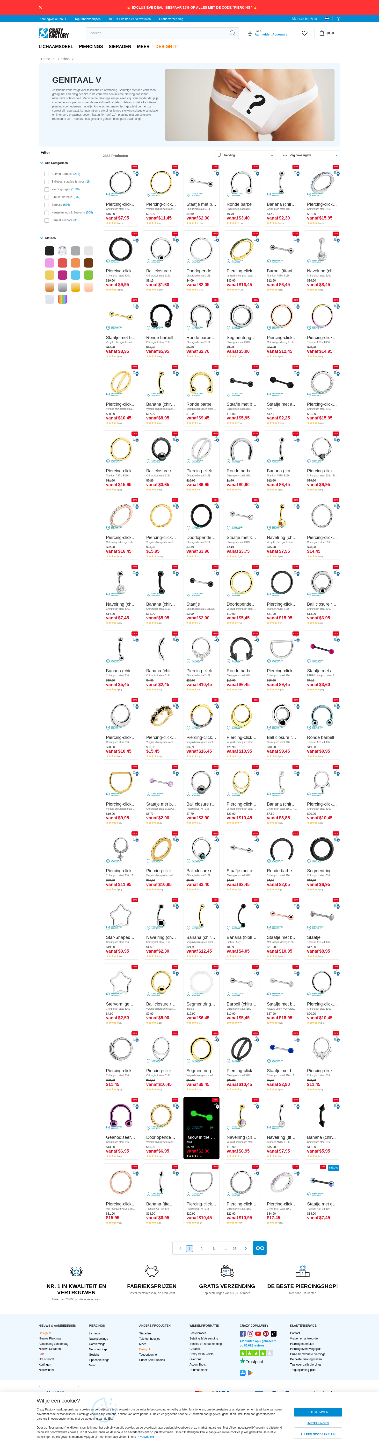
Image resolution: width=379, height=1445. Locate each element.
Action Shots (198, 1364)
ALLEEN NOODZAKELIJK (318, 1434)
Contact (295, 1333)
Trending (229, 155)
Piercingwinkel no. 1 (52, 19)
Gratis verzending (171, 19)
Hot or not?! (46, 1359)
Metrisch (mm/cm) (304, 18)
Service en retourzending (206, 1344)
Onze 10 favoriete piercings (307, 1354)
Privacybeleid (145, 1436)
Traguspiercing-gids (302, 1370)
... (225, 1249)
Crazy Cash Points (201, 1354)
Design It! (167, 46)
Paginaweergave (300, 155)
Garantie (195, 1349)
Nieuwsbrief (46, 1370)
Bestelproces (198, 1333)
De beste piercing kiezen (306, 1359)
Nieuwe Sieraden (50, 1349)
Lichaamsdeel (56, 46)
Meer (143, 46)
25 (235, 1249)
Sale (41, 1354)
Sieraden (120, 46)
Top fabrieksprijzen (88, 19)
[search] (156, 33)
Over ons (195, 1359)
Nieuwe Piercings (50, 1338)
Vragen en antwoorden (304, 1338)
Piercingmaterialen (302, 1344)
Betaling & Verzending (204, 1338)
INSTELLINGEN (318, 1423)
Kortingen (45, 1364)
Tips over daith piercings (305, 1364)
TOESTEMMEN (318, 1412)
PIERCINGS (91, 46)
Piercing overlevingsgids (305, 1349)
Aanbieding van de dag (53, 1344)
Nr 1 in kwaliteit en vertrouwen (130, 19)
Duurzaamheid (199, 1370)
